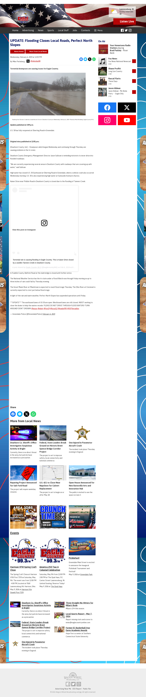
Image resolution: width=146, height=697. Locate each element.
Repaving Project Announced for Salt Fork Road (23, 476)
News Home (19, 51)
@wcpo (34, 309)
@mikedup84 (33, 61)
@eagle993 (62, 309)
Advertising (28, 30)
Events (14, 533)
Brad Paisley (115, 50)
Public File (87, 689)
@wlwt (40, 309)
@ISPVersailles (73, 309)
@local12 (53, 309)
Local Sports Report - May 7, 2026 (79, 615)
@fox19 (47, 309)
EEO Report (77, 689)
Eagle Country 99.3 (33, 267)
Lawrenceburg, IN (126, 9)
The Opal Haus (56, 586)
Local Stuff (63, 30)
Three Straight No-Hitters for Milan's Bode (79, 604)
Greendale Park (86, 574)
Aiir (80, 692)
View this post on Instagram (24, 230)
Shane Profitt (114, 68)
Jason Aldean (114, 88)
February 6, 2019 (49, 314)
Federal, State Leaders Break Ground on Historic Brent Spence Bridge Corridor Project (52, 439)
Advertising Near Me (63, 689)
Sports (50, 30)
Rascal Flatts (114, 78)
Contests (85, 30)
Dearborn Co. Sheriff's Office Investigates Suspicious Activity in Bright (23, 437)
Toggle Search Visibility (134, 30)
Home (15, 30)
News (40, 30)
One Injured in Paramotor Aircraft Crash (82, 436)
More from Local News (38, 51)
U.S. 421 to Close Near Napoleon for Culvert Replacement (52, 477)
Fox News (112, 58)
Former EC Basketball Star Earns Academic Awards (78, 629)
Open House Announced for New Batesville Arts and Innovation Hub (82, 477)
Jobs (75, 30)
